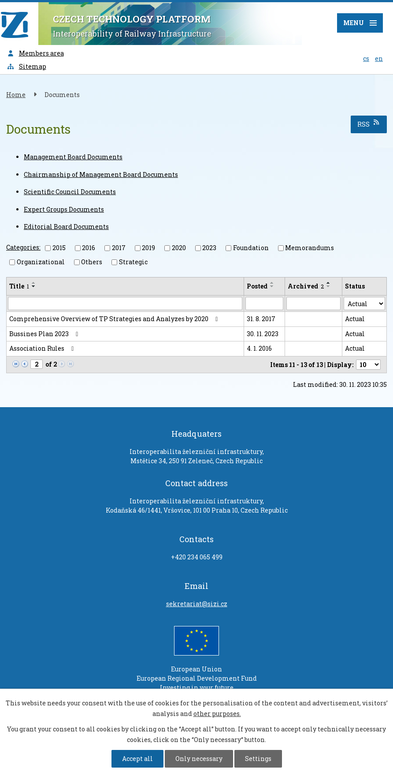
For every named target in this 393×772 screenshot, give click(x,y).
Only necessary (198, 758)
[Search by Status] (364, 303)
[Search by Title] (125, 303)
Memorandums (309, 248)
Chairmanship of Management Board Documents (101, 174)
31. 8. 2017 (261, 319)
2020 (179, 248)
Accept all (137, 758)
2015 (59, 248)
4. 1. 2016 (259, 348)
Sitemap (26, 66)
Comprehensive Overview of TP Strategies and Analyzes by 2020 (115, 319)
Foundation (251, 248)
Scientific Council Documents (70, 191)
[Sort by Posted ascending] (272, 283)
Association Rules (43, 348)
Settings (258, 758)
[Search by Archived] (313, 303)
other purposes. (217, 713)
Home (16, 94)
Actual (355, 319)
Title (19, 286)
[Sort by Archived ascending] (329, 283)
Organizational (41, 262)
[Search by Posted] (264, 303)
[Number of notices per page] (368, 365)
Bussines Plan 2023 (45, 334)
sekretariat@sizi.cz (196, 604)
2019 (148, 248)
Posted (257, 286)
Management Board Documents (73, 157)
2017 (119, 248)
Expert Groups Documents (64, 209)
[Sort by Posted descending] (272, 286)
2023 (209, 248)
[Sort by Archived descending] (329, 286)
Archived (306, 286)
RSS (369, 123)
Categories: (23, 247)
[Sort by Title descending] (34, 286)
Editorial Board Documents (66, 226)
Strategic (133, 262)
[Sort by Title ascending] (34, 283)
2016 (88, 248)
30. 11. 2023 (262, 334)
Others (91, 262)
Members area (35, 53)
